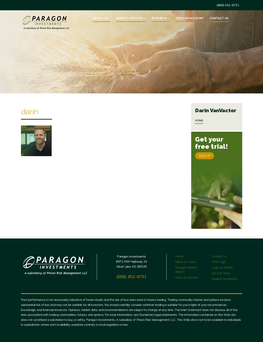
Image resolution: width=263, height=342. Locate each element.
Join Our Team (221, 273)
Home (199, 120)
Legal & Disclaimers (225, 279)
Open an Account (189, 18)
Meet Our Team (185, 262)
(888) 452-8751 (228, 5)
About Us (101, 18)
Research (161, 18)
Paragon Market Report (186, 269)
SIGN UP (205, 156)
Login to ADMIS (222, 267)
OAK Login (219, 262)
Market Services (131, 18)
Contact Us (219, 18)
